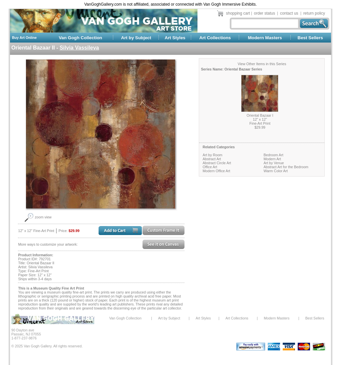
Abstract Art (211, 159)
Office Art (209, 167)
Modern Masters (265, 37)
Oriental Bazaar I (260, 115)
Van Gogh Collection (80, 37)
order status (264, 13)
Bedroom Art (273, 155)
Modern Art (272, 159)
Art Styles (175, 37)
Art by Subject (136, 37)
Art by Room (212, 155)
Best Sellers (310, 37)
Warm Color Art (275, 171)
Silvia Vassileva (79, 48)
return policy (314, 13)
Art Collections (215, 37)
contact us (289, 13)
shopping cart (238, 13)
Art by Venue (273, 163)
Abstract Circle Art (216, 163)
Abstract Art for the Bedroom (285, 167)
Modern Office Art (216, 171)
